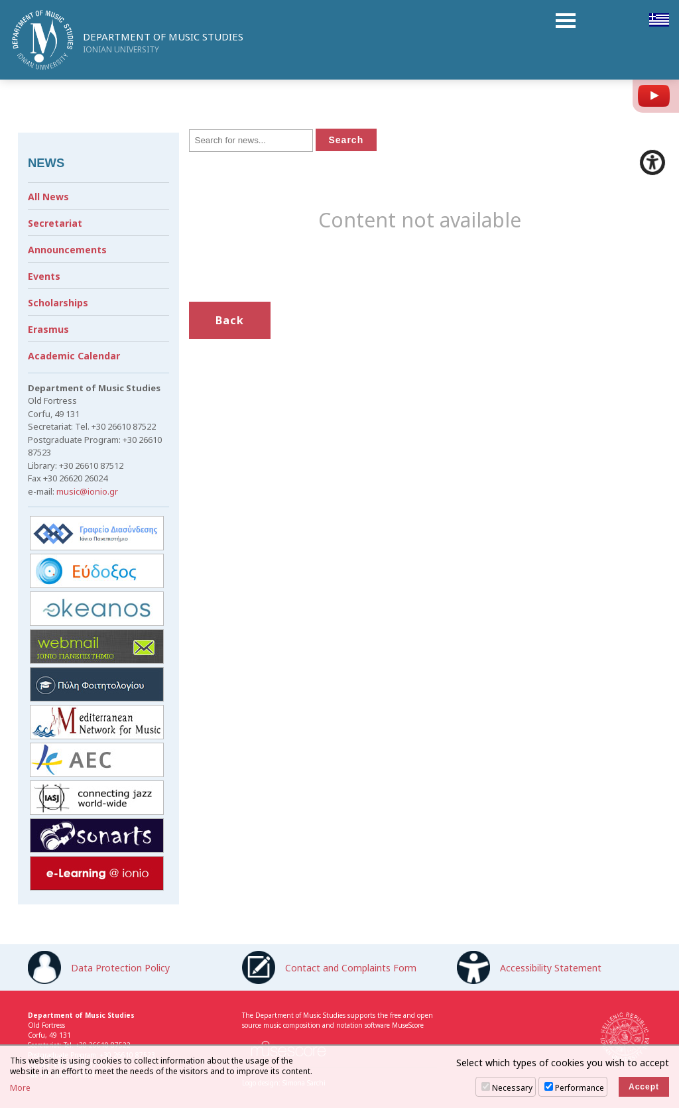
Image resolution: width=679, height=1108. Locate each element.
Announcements (67, 249)
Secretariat (55, 223)
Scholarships (58, 302)
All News (48, 196)
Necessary (512, 1087)
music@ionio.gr (87, 491)
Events (44, 276)
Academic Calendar (74, 355)
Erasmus (48, 329)
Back (230, 320)
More (20, 1088)
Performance (579, 1087)
